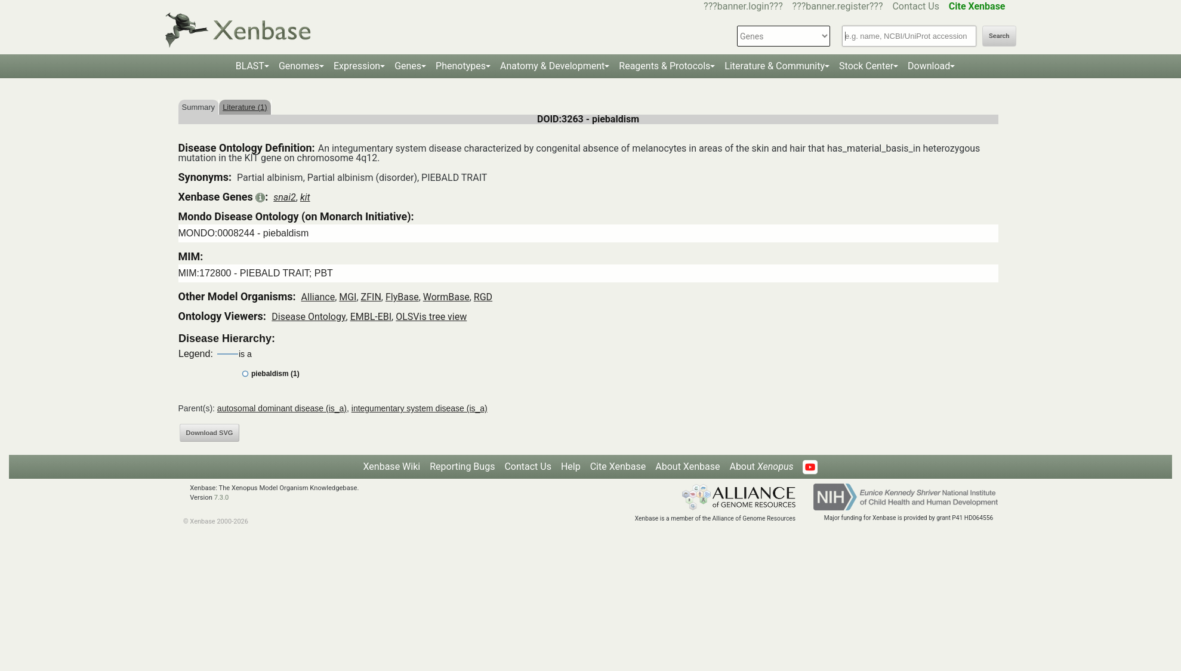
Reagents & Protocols (664, 66)
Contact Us (915, 6)
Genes (407, 66)
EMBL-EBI (370, 316)
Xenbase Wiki (392, 466)
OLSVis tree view (431, 316)
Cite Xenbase (618, 466)
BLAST (250, 66)
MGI (347, 297)
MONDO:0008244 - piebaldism (243, 233)
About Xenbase (687, 466)
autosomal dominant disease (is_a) (282, 408)
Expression (357, 66)
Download (929, 66)
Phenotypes (461, 66)
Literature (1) (245, 107)
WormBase (446, 297)
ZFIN (371, 297)
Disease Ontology (309, 316)
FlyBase (402, 297)
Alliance (318, 297)
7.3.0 (221, 497)
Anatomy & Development (552, 66)
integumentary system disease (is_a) (419, 408)
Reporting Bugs (462, 466)
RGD (483, 297)
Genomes (299, 66)
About (761, 466)
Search (999, 36)
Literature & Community (774, 66)
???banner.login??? (743, 6)
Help (571, 466)
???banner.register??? (838, 6)
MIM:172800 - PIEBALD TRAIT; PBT (255, 273)
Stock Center (866, 66)
